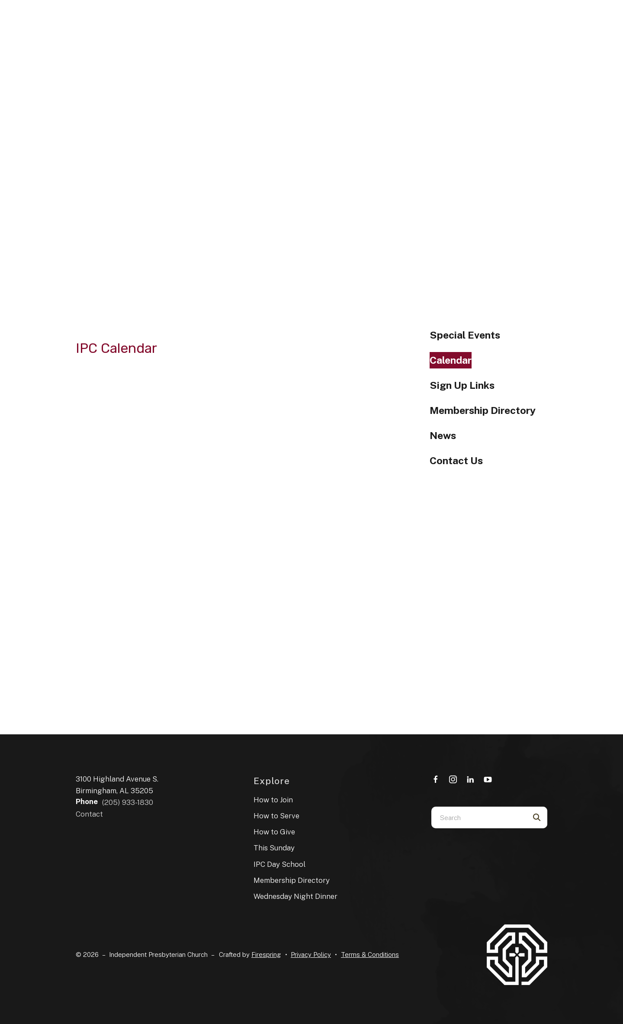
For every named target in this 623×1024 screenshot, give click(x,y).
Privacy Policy (311, 954)
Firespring (266, 954)
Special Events (465, 335)
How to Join (273, 799)
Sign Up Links (462, 385)
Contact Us (456, 460)
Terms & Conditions (370, 954)
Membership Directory (483, 410)
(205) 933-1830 (127, 802)
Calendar (451, 360)
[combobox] (478, 817)
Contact (89, 814)
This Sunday (274, 847)
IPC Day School (279, 864)
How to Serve (276, 815)
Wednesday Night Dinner (295, 896)
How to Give (274, 831)
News (443, 435)
